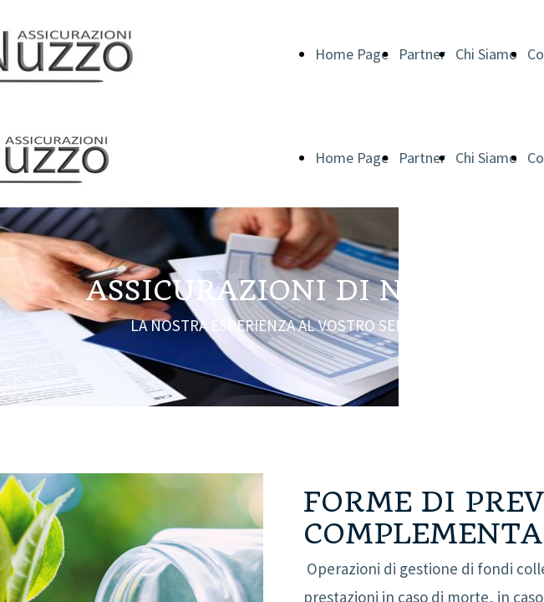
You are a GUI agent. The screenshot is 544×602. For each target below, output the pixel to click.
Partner (422, 54)
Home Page (352, 54)
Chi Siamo (486, 54)
